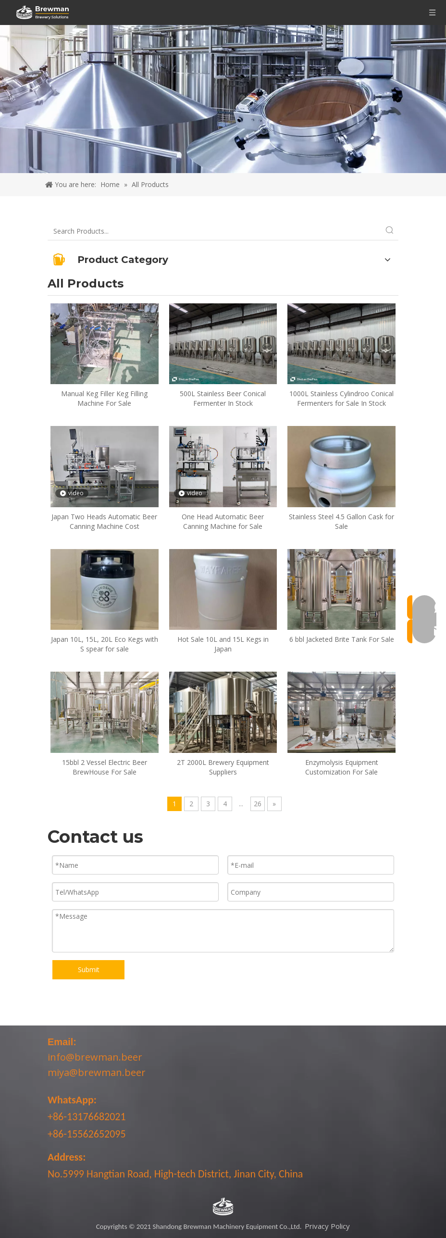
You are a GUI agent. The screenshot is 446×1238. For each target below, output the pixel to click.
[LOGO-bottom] (223, 1206)
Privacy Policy (327, 1226)
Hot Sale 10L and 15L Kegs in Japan (223, 644)
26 (257, 803)
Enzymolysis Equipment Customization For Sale (341, 767)
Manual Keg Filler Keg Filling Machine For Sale (104, 398)
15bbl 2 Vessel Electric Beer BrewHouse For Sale (104, 767)
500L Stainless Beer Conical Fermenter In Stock (223, 398)
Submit (88, 969)
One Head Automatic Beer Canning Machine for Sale (223, 521)
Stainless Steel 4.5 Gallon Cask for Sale (341, 521)
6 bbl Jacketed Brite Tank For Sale (341, 639)
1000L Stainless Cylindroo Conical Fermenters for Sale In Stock (341, 398)
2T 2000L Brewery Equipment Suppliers (223, 767)
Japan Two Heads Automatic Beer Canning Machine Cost (104, 521)
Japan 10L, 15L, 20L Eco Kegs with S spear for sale (104, 644)
